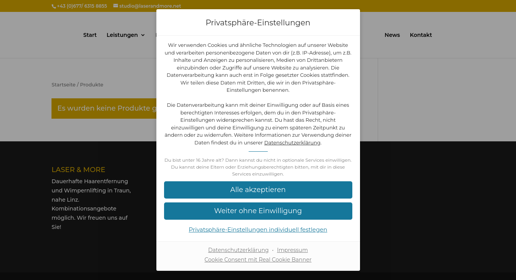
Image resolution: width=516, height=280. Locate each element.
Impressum (292, 250)
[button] (258, 190)
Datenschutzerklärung (292, 142)
